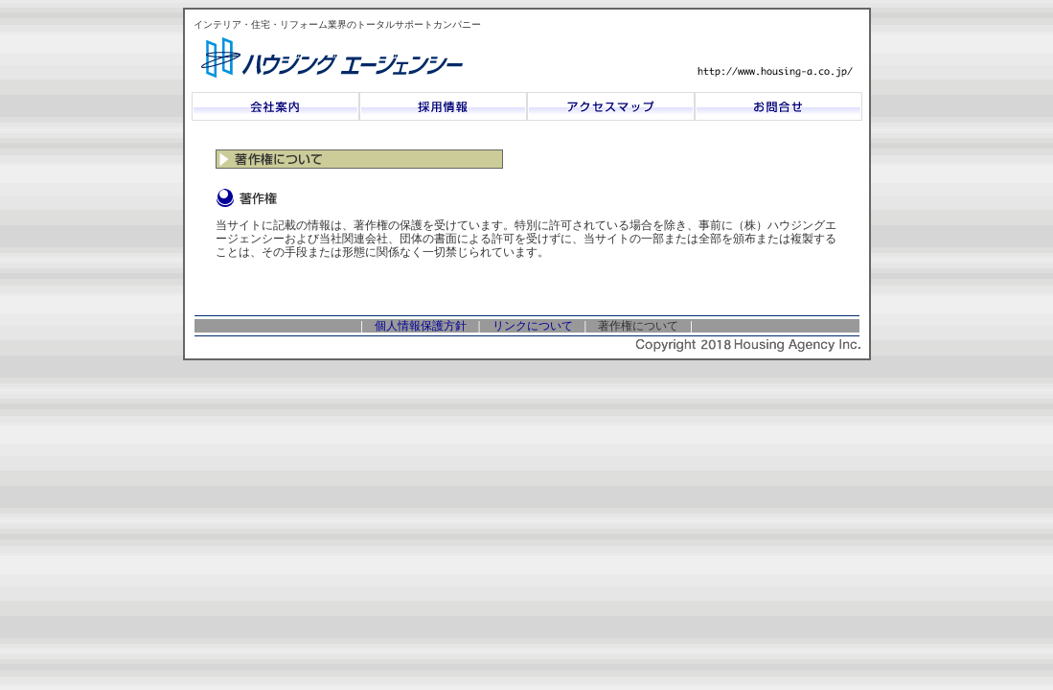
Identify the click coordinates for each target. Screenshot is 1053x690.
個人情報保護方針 (421, 326)
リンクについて (532, 326)
